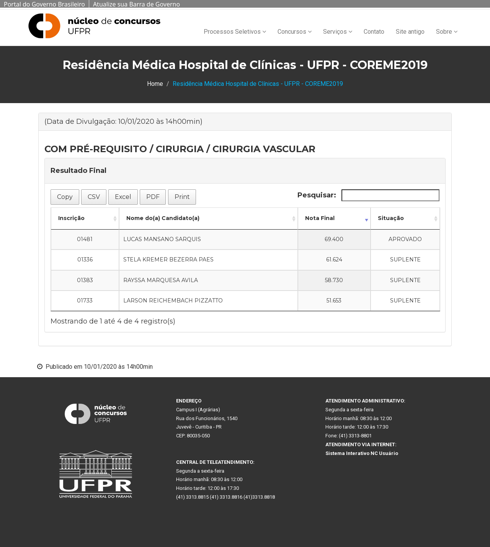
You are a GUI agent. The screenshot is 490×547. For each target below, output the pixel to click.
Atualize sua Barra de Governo (136, 4)
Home (155, 83)
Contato (374, 31)
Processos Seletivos (235, 31)
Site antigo (410, 31)
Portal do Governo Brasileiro (44, 4)
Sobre (446, 31)
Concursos (295, 31)
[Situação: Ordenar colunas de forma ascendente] (405, 218)
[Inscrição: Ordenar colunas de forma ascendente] (85, 218)
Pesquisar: (368, 195)
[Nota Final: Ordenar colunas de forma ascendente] (334, 218)
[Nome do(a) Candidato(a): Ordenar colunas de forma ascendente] (208, 218)
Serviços (337, 31)
